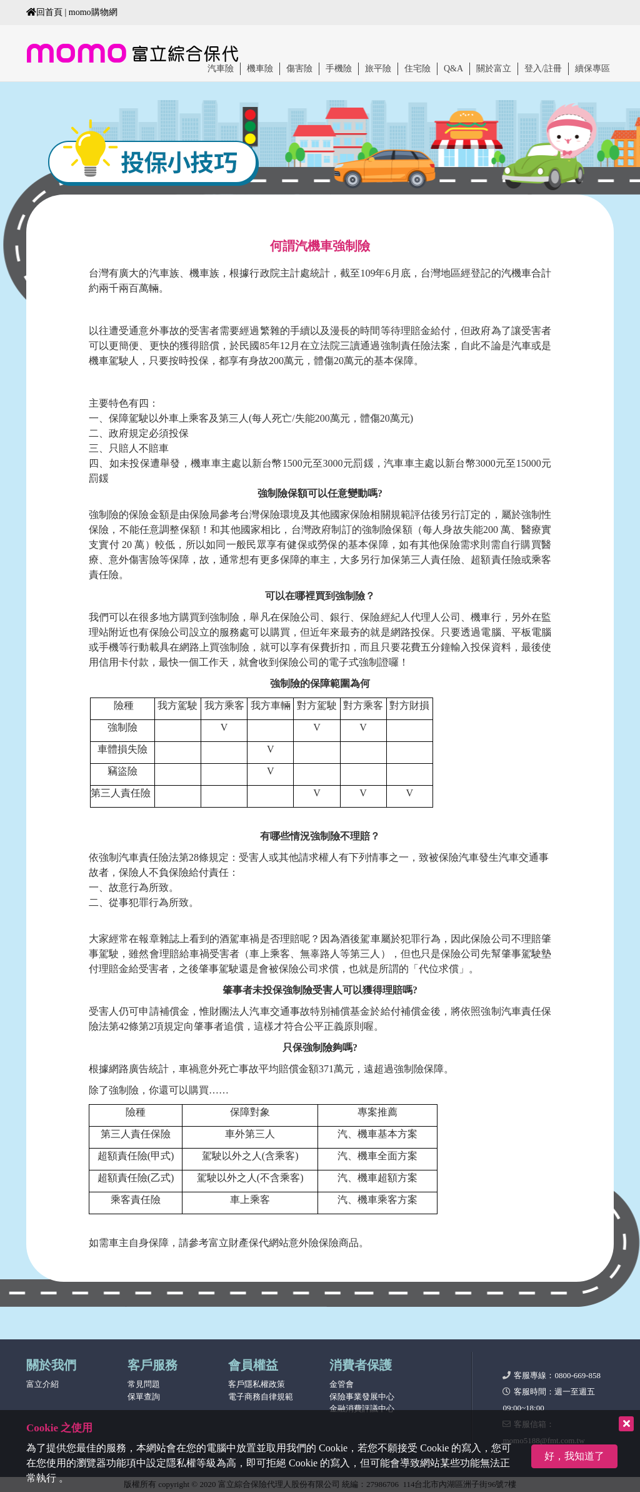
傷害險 (299, 68)
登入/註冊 (543, 68)
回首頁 (44, 12)
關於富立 (493, 68)
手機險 (339, 68)
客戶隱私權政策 (256, 1384)
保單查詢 (144, 1396)
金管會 (341, 1384)
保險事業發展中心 (361, 1396)
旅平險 (378, 68)
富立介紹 (42, 1384)
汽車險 (221, 68)
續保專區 (592, 68)
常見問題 (144, 1384)
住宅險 (417, 68)
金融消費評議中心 (361, 1408)
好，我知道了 (574, 1456)
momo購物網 (93, 12)
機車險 (260, 68)
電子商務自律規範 (260, 1396)
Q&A (453, 68)
